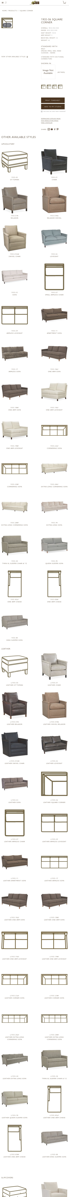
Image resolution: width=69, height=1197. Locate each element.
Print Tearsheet (52, 100)
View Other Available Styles (14, 57)
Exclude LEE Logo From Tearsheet (54, 111)
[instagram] (49, 130)
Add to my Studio (52, 106)
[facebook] (55, 130)
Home (4, 11)
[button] (3, 3)
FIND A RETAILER (46, 123)
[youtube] (52, 130)
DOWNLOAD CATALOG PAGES (51, 118)
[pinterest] (58, 130)
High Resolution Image (49, 120)
